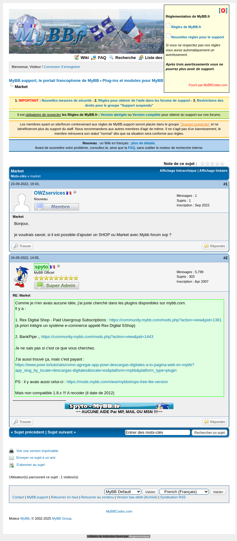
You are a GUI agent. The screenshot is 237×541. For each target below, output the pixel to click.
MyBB (24, 518)
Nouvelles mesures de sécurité (66, 100)
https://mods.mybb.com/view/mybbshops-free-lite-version (117, 381)
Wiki (81, 57)
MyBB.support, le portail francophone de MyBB (54, 80)
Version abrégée (114, 114)
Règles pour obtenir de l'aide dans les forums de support (144, 100)
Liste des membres (160, 57)
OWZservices (49, 193)
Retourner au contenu (97, 497)
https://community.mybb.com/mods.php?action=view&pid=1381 (166, 320)
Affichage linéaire (213, 170)
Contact (18, 497)
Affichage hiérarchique (178, 170)
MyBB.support (37, 497)
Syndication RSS (173, 497)
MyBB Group (62, 518)
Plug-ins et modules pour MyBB (132, 80)
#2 (225, 258)
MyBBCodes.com (119, 511)
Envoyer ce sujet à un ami (36, 457)
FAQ (98, 57)
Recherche (122, 57)
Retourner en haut (64, 497)
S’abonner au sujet (30, 465)
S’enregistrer (70, 67)
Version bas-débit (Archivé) (137, 497)
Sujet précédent (29, 432)
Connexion (52, 67)
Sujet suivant (60, 432)
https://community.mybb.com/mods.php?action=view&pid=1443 (97, 336)
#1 (225, 184)
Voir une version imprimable (37, 451)
